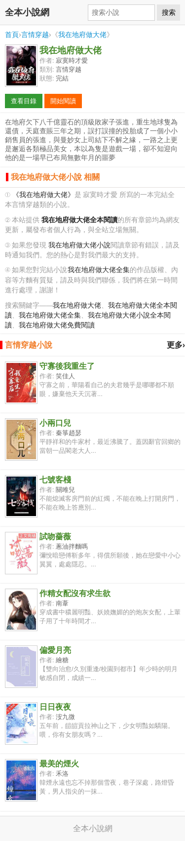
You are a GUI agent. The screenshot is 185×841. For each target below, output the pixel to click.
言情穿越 (35, 35)
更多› (176, 345)
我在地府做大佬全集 (99, 270)
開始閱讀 (63, 101)
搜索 (169, 12)
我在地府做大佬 (82, 35)
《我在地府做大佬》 (43, 195)
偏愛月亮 (55, 650)
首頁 (12, 35)
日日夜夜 (55, 707)
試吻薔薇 (55, 536)
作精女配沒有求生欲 (75, 593)
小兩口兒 (55, 423)
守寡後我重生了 (67, 366)
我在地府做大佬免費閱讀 (57, 325)
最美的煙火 (59, 764)
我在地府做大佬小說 (79, 245)
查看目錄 (24, 101)
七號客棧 (55, 480)
